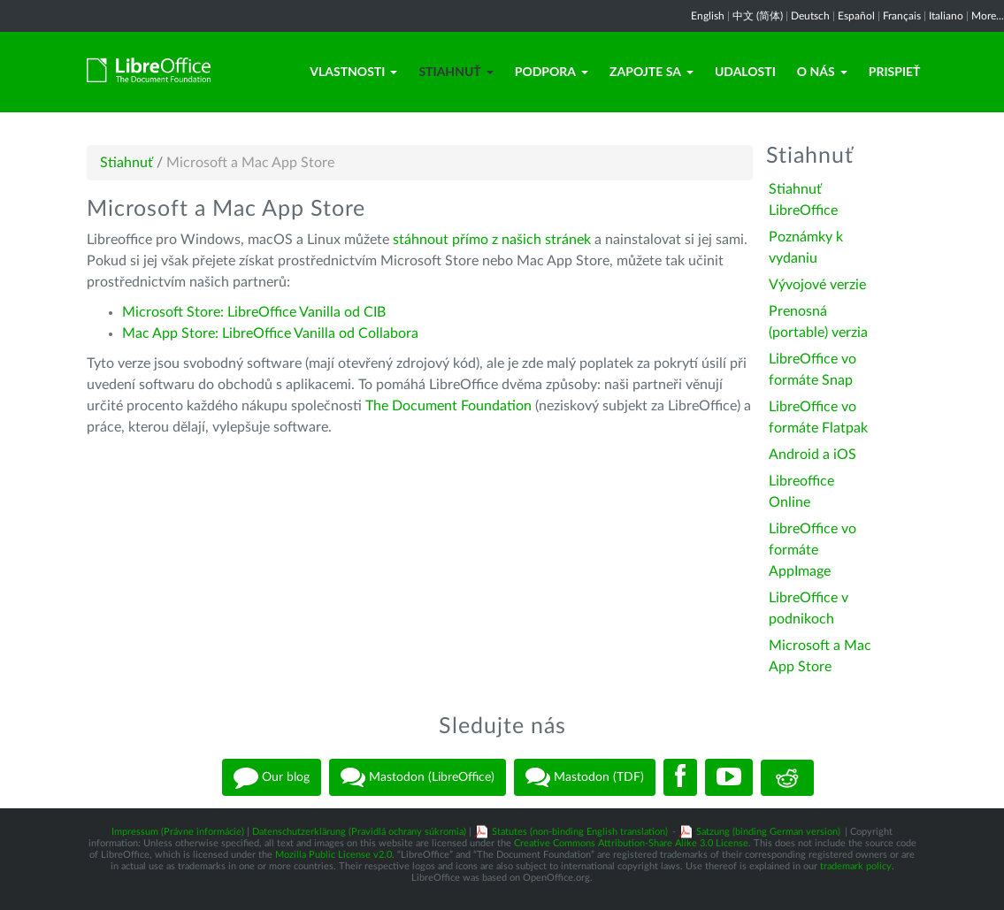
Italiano (946, 16)
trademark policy (856, 866)
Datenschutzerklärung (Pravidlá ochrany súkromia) (359, 832)
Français (902, 16)
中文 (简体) (757, 16)
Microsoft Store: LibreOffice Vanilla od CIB (254, 312)
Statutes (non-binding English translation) (580, 832)
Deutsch (810, 16)
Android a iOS (812, 454)
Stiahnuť (455, 71)
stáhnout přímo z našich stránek (492, 240)
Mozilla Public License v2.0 (333, 855)
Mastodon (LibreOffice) (417, 777)
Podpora (551, 71)
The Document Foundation (448, 406)
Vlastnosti (353, 71)
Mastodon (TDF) (584, 777)
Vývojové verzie (817, 285)
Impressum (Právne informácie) (177, 832)
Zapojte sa (651, 71)
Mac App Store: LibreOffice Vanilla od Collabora (270, 333)
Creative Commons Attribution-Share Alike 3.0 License (631, 843)
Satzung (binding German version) (768, 832)
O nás (822, 71)
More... (987, 16)
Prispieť (895, 71)
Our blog (272, 777)
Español (856, 16)
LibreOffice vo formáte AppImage (812, 550)
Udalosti (745, 71)
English (707, 16)
